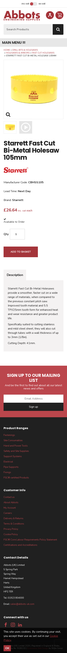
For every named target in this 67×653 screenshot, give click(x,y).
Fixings (7, 472)
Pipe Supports (11, 467)
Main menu (14, 42)
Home (7, 50)
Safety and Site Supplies (16, 451)
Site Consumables (13, 440)
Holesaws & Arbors (17, 52)
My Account (10, 507)
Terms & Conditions (14, 523)
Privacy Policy (11, 529)
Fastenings (9, 435)
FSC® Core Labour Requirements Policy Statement (30, 539)
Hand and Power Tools (16, 445)
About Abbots (11, 502)
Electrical (8, 461)
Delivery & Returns (13, 518)
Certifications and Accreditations (20, 545)
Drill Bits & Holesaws (25, 50)
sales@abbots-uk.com (22, 604)
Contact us (9, 497)
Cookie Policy (11, 534)
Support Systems (13, 456)
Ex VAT (42, 3)
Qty (6, 234)
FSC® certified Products (16, 477)
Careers (8, 513)
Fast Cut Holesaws (43, 52)
